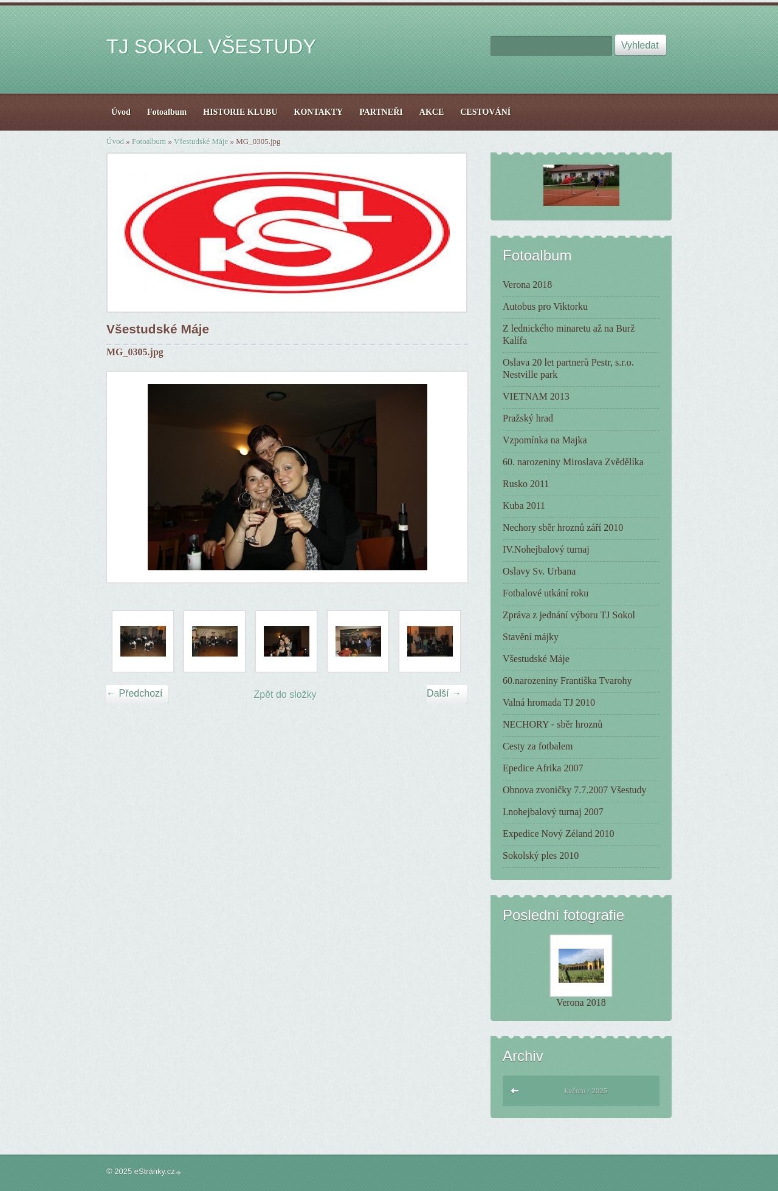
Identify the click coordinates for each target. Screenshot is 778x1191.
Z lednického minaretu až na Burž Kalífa (569, 334)
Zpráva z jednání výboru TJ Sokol (569, 615)
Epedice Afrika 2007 (543, 768)
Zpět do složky (285, 694)
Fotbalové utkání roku (545, 593)
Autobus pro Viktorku (545, 306)
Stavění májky (531, 637)
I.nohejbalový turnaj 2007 (553, 812)
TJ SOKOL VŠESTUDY (211, 46)
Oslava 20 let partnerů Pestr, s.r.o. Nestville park (568, 368)
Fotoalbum (149, 141)
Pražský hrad (528, 418)
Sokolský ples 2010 (541, 855)
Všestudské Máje (201, 141)
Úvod (115, 141)
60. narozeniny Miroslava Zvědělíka (573, 462)
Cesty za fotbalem (538, 746)
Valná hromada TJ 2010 (549, 702)
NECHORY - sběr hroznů (552, 724)
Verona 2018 (527, 284)
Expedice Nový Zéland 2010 (558, 833)
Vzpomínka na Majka (545, 440)
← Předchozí (134, 693)
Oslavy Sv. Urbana (539, 571)
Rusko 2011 (526, 484)
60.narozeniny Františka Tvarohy (567, 680)
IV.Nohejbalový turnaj (546, 549)
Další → (444, 693)
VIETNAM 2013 (536, 396)
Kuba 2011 (524, 505)
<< (515, 1089)
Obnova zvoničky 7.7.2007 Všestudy (575, 790)
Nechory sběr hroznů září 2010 (563, 527)
